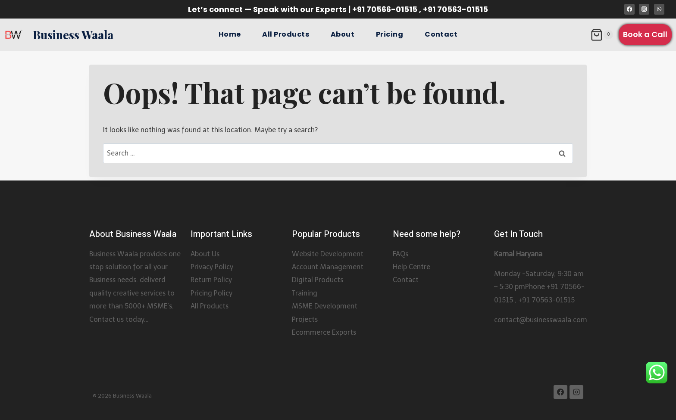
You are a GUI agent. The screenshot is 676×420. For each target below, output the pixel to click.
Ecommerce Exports (324, 332)
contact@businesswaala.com (540, 320)
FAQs (400, 254)
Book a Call (645, 34)
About (342, 34)
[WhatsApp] (659, 9)
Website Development (327, 254)
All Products (285, 34)
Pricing (389, 34)
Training (304, 293)
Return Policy (211, 280)
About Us (205, 254)
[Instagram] (644, 9)
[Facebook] (629, 9)
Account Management (327, 267)
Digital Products (317, 280)
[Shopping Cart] (601, 34)
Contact (441, 34)
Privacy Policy (212, 267)
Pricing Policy (211, 293)
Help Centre (411, 267)
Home (230, 34)
